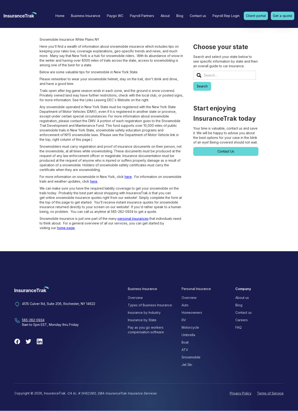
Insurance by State (142, 320)
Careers (241, 320)
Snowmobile (191, 357)
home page (66, 228)
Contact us (198, 16)
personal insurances (133, 219)
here (128, 177)
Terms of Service (270, 393)
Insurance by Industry (144, 312)
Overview (135, 298)
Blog (179, 16)
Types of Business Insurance (150, 305)
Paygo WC (115, 16)
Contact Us (225, 151)
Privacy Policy (240, 393)
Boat (185, 342)
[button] (86, 16)
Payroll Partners (142, 16)
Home (59, 16)
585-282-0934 (33, 320)
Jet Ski (187, 365)
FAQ (238, 327)
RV (184, 320)
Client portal (256, 16)
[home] (20, 16)
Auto (185, 305)
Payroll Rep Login (226, 16)
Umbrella (188, 335)
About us (242, 298)
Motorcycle (190, 327)
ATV (185, 350)
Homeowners (192, 312)
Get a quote (282, 16)
